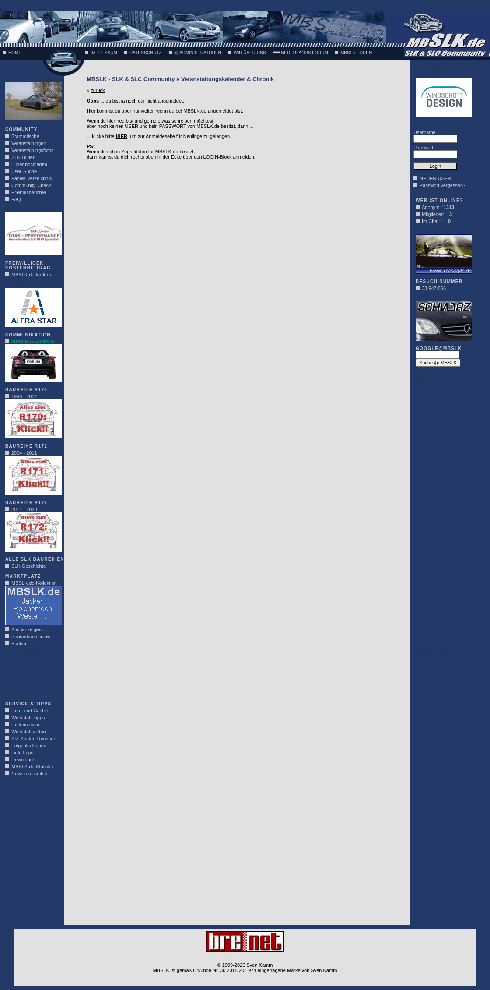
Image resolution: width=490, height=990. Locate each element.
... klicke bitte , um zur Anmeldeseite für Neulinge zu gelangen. (159, 136)
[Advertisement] (31, 676)
